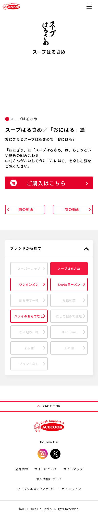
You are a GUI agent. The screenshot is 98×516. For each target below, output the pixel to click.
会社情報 (21, 469)
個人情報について (49, 479)
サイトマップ (73, 469)
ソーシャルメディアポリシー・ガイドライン (49, 489)
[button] (89, 6)
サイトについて (45, 469)
